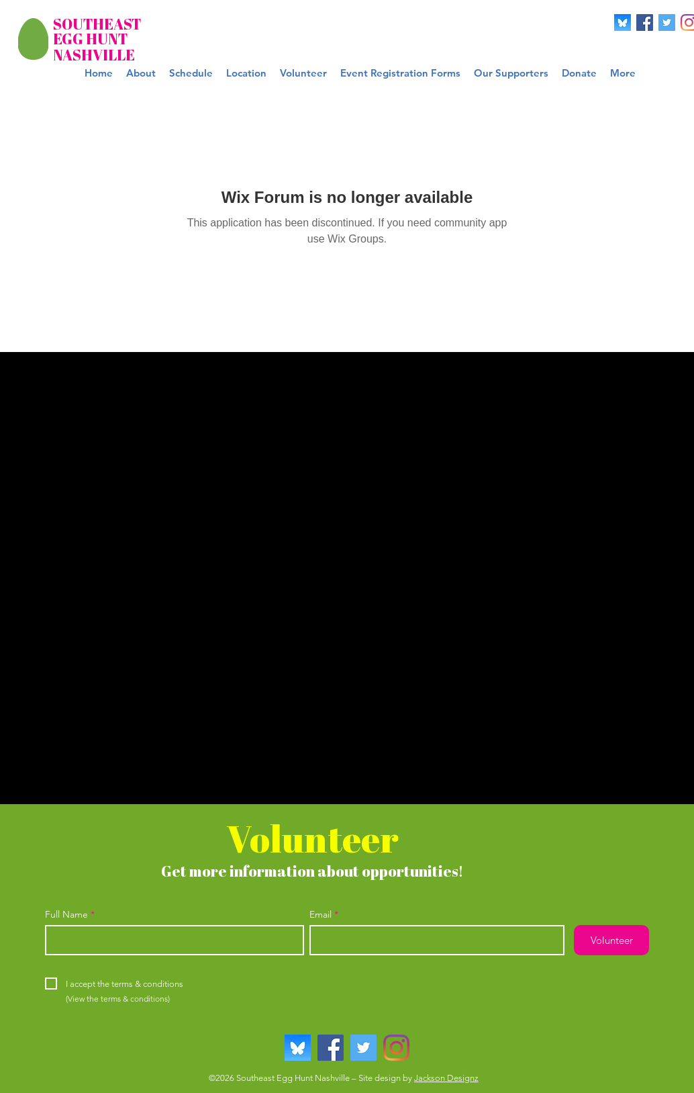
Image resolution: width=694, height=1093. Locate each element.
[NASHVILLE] (94, 55)
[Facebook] (644, 22)
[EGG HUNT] (93, 39)
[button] (400, 73)
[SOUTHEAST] (97, 24)
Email (320, 914)
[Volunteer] (611, 940)
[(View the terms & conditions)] (118, 999)
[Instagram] (396, 1048)
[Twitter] (666, 22)
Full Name (66, 914)
